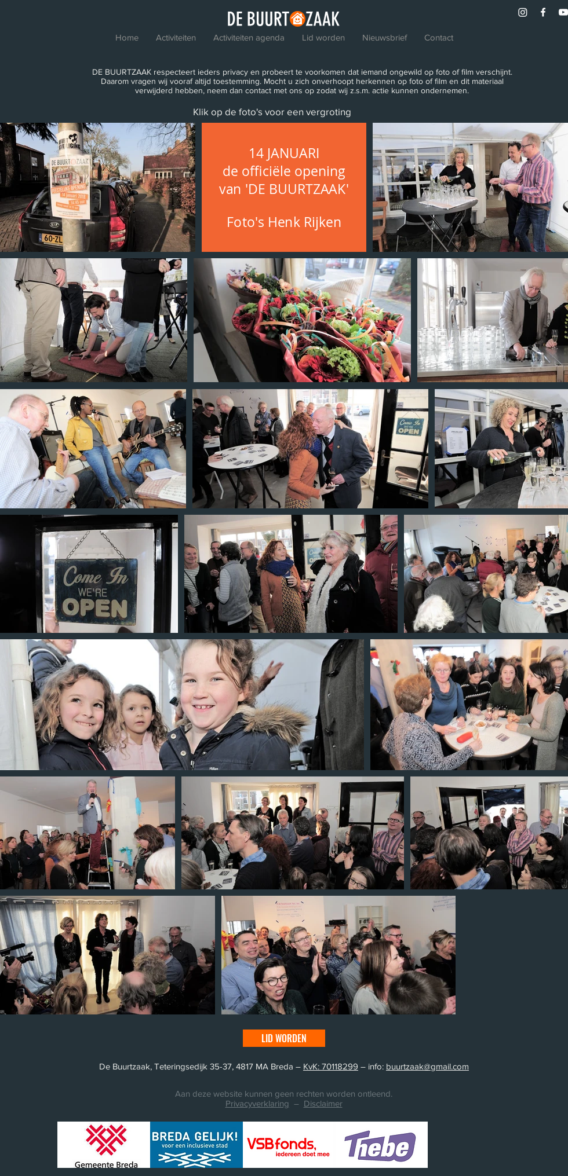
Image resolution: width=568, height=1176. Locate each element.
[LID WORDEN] (284, 1038)
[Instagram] (523, 12)
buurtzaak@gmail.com (427, 1066)
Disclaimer (323, 1103)
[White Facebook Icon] (543, 12)
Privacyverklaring (257, 1103)
